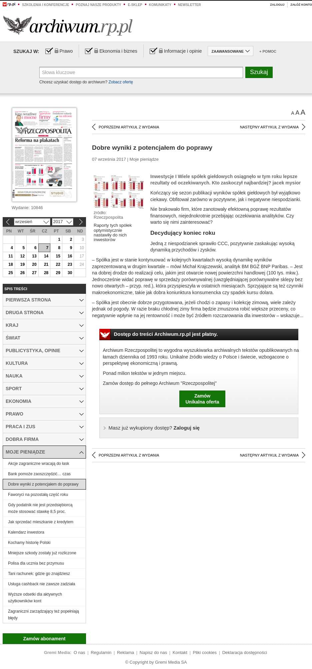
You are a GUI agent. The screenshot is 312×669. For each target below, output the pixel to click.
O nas (79, 652)
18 (10, 264)
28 (46, 272)
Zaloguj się (154, 428)
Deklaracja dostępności (244, 652)
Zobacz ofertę (120, 82)
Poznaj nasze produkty (98, 5)
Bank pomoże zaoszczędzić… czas (39, 474)
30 (70, 272)
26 (22, 272)
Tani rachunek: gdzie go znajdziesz (39, 573)
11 (10, 256)
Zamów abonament (44, 638)
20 (34, 264)
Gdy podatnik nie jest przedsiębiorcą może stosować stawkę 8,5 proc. (40, 508)
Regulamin (101, 652)
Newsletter (189, 5)
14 (46, 256)
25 (10, 272)
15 (58, 256)
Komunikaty (160, 5)
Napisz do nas (153, 652)
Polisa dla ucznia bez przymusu (36, 563)
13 (34, 256)
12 (22, 256)
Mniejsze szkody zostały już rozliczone (42, 553)
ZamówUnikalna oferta (202, 399)
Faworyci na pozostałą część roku (38, 494)
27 (34, 272)
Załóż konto (301, 4)
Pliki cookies (205, 652)
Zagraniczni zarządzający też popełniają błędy (43, 614)
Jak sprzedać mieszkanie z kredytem (40, 522)
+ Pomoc (267, 51)
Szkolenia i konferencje (45, 5)
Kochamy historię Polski (29, 542)
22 (58, 264)
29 (58, 272)
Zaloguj (277, 4)
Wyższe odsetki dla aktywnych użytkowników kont (35, 597)
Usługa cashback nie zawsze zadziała (41, 584)
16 (70, 256)
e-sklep (135, 5)
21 (46, 264)
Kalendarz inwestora (26, 532)
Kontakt (180, 652)
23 (70, 264)
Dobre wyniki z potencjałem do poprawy (43, 484)
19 (22, 264)
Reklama (125, 652)
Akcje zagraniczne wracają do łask (38, 463)
